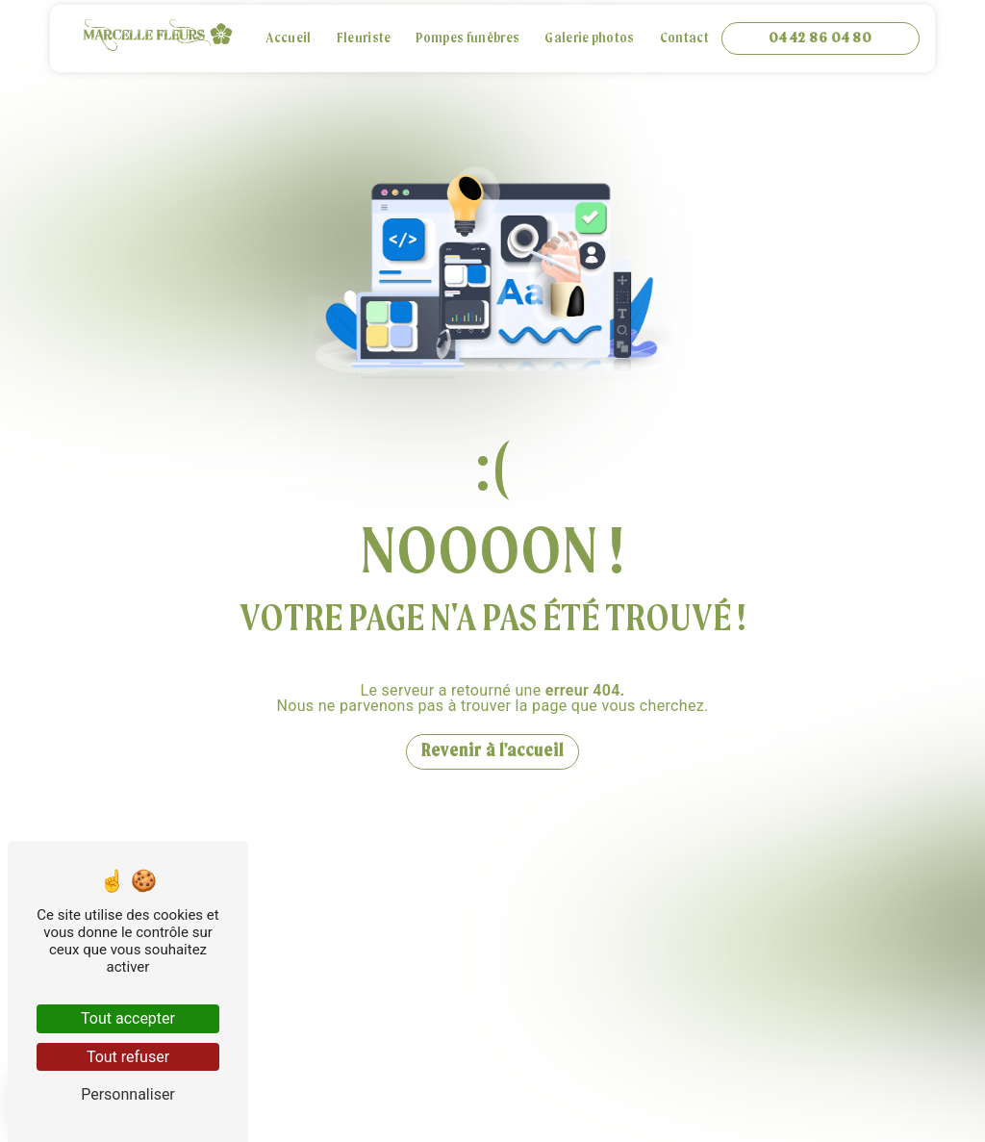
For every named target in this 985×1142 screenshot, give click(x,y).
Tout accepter (128, 1018)
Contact (684, 39)
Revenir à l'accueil (492, 752)
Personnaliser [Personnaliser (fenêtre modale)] (128, 1094)
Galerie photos (589, 39)
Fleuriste (364, 39)
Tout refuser (128, 1057)
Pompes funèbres (467, 39)
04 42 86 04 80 (820, 38)
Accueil (288, 39)
